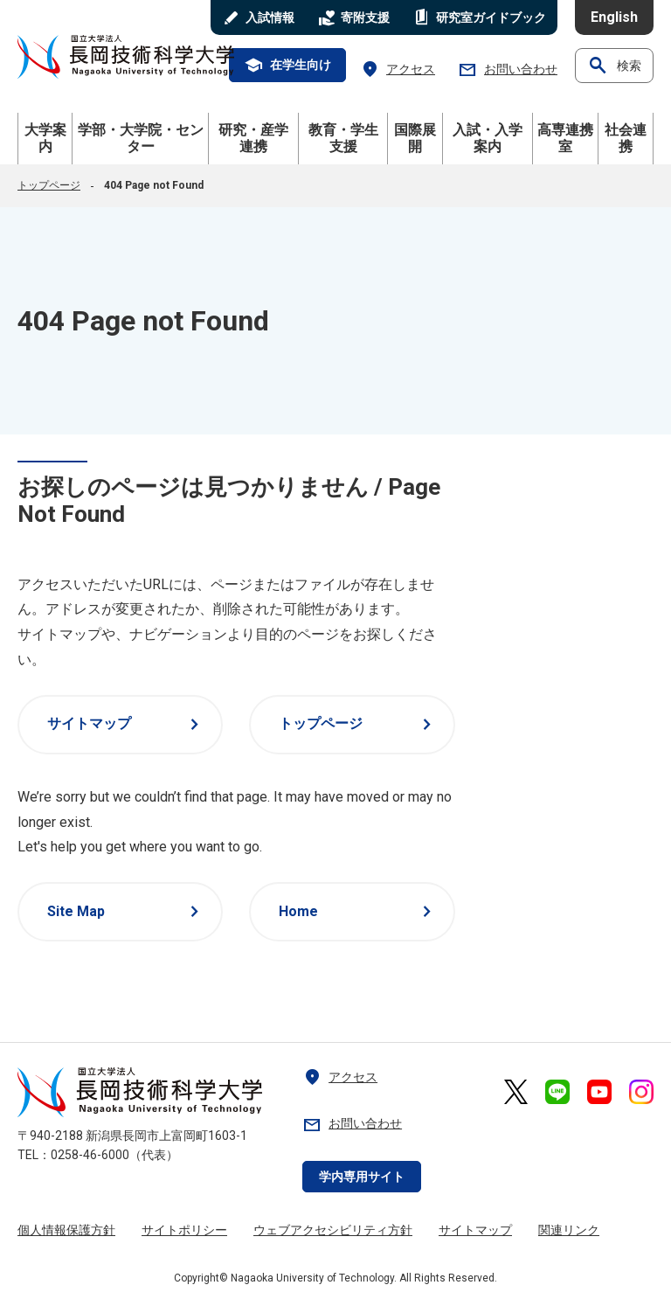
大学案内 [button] (45, 138)
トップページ (48, 185)
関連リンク (568, 1230)
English (614, 17)
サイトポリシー (184, 1230)
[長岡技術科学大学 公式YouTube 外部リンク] (599, 1092)
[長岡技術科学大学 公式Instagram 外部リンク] (641, 1092)
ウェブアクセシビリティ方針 (332, 1230)
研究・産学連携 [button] (253, 138)
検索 (614, 65)
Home (358, 912)
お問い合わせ (507, 69)
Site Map (126, 912)
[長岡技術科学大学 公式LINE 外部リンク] (557, 1092)
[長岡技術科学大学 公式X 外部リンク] (516, 1092)
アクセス (397, 69)
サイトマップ (126, 724)
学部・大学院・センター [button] (141, 138)
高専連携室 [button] (565, 138)
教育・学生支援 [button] (343, 138)
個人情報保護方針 (66, 1230)
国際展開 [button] (415, 138)
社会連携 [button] (626, 138)
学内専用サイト (362, 1177)
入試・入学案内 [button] (487, 138)
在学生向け (287, 65)
